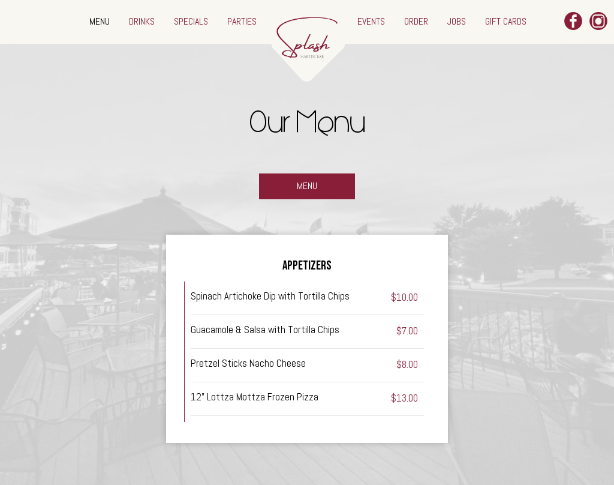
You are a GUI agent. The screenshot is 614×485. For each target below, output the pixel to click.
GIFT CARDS (505, 21)
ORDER (417, 21)
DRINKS (143, 21)
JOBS (457, 21)
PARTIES (242, 21)
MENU (100, 21)
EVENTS (372, 21)
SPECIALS (192, 21)
